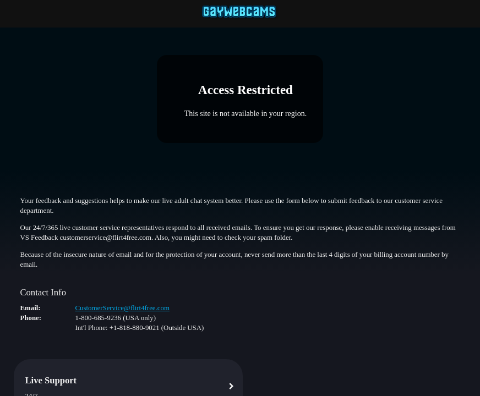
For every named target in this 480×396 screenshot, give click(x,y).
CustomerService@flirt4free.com (122, 308)
